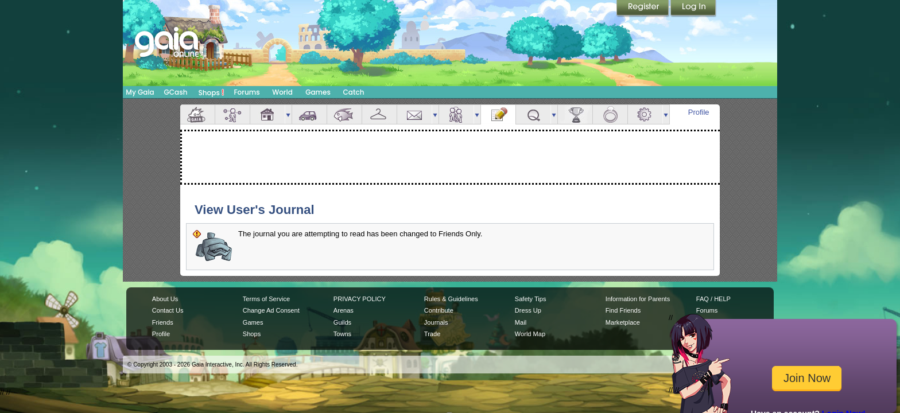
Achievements (575, 114)
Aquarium (344, 114)
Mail (414, 114)
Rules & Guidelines (451, 298)
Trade (432, 333)
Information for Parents (638, 298)
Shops (211, 92)
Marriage (610, 114)
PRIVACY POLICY (359, 298)
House (267, 114)
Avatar (232, 114)
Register (643, 8)
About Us (165, 298)
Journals (436, 322)
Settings (645, 114)
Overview (197, 114)
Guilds (342, 322)
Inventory (379, 114)
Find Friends (623, 310)
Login (693, 8)
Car (309, 114)
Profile (698, 112)
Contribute (438, 310)
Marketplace (623, 322)
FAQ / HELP (713, 298)
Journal (498, 114)
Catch (353, 92)
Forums (246, 92)
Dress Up (528, 310)
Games (318, 92)
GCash (176, 92)
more (288, 114)
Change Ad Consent (271, 310)
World (282, 92)
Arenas (343, 310)
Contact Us (168, 310)
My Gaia (140, 92)
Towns (342, 333)
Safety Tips (530, 298)
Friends (456, 114)
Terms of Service (266, 298)
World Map (530, 333)
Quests (533, 114)
